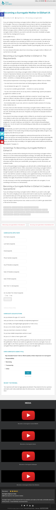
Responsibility (10, 358)
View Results (28, 376)
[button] (2, 14)
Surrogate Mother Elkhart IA (42, 212)
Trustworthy (9, 365)
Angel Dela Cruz (21, 18)
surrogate (45, 209)
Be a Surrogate (7, 207)
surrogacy (27, 209)
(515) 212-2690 (51, 1)
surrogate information (19, 212)
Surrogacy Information (36, 209)
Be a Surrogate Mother (17, 207)
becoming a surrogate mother (34, 18)
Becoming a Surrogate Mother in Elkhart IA (13, 209)
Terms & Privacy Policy (10, 307)
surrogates (16, 214)
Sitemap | (38, 508)
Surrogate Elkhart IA (8, 212)
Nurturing (9, 362)
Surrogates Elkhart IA (25, 214)
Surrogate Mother (30, 212)
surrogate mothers (8, 214)
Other (7, 369)
